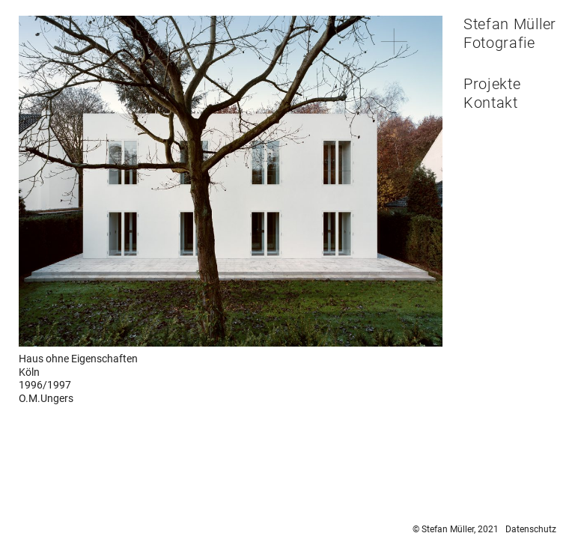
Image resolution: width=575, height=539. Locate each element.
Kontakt (490, 103)
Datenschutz (530, 529)
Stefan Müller (509, 24)
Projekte (492, 84)
